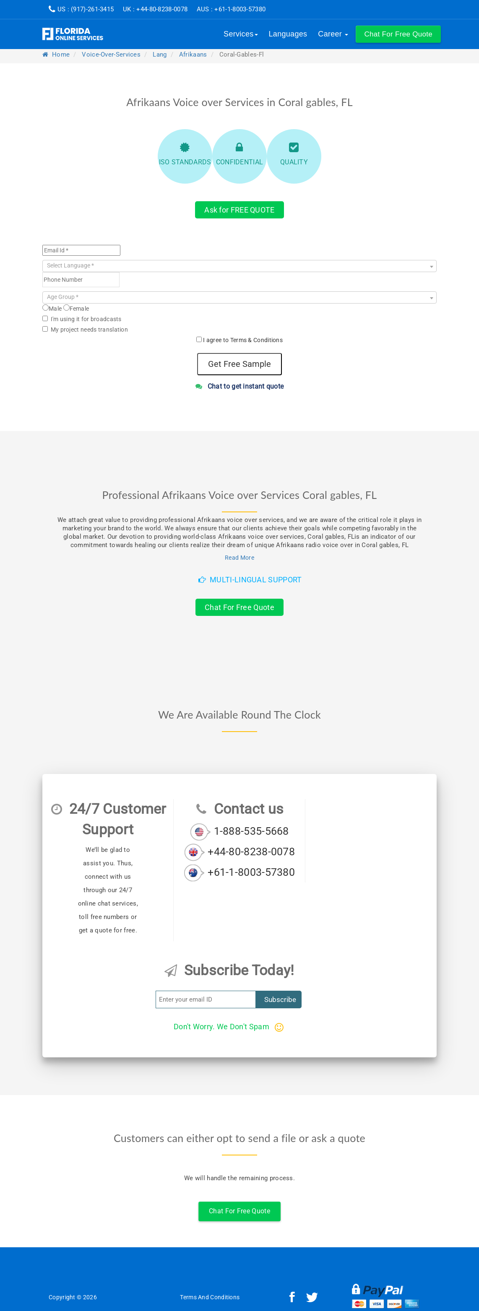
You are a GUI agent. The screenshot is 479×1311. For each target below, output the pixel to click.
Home (56, 54)
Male (52, 308)
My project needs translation (85, 329)
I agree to (243, 340)
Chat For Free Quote (239, 607)
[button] (398, 34)
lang (160, 54)
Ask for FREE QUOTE (239, 209)
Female (76, 308)
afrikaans (193, 54)
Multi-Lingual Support (250, 579)
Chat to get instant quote (239, 386)
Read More (239, 557)
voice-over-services (111, 54)
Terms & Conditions (256, 340)
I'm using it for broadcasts (82, 319)
